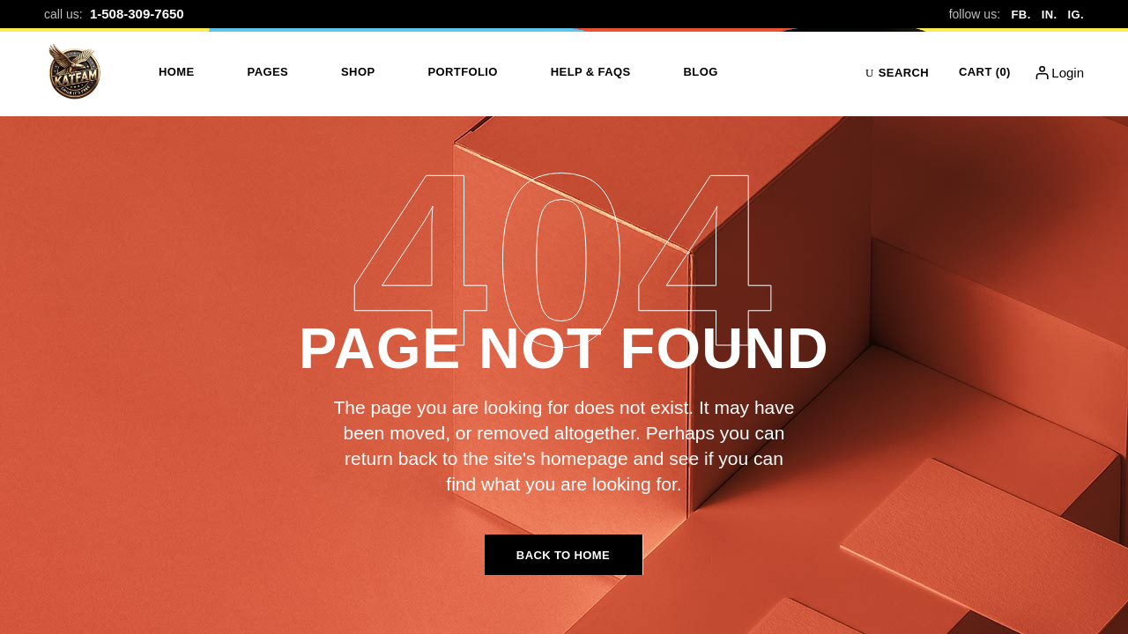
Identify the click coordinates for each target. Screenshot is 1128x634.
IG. (1075, 14)
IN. (1050, 14)
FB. (1021, 14)
